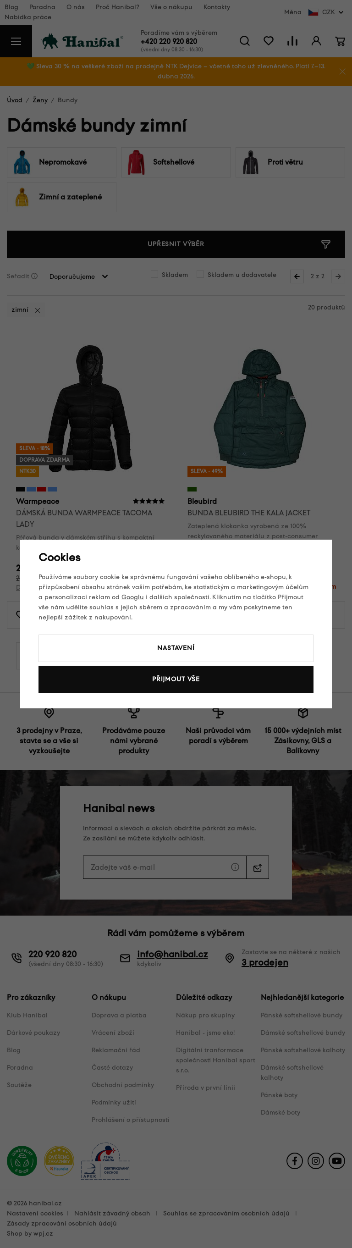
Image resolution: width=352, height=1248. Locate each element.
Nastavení (176, 648)
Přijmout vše (176, 679)
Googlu (132, 597)
